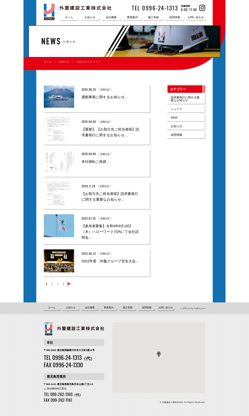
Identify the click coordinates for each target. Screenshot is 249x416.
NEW (174, 117)
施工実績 (153, 17)
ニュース (176, 109)
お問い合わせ (196, 17)
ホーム (69, 17)
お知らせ (90, 17)
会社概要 (111, 17)
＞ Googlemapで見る (55, 388)
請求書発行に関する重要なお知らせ (185, 99)
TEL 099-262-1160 (63, 394)
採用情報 (174, 17)
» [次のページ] (69, 285)
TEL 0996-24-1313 (69, 357)
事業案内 (132, 17)
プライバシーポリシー (193, 308)
